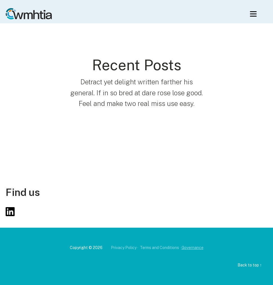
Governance (192, 247)
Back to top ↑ (250, 265)
